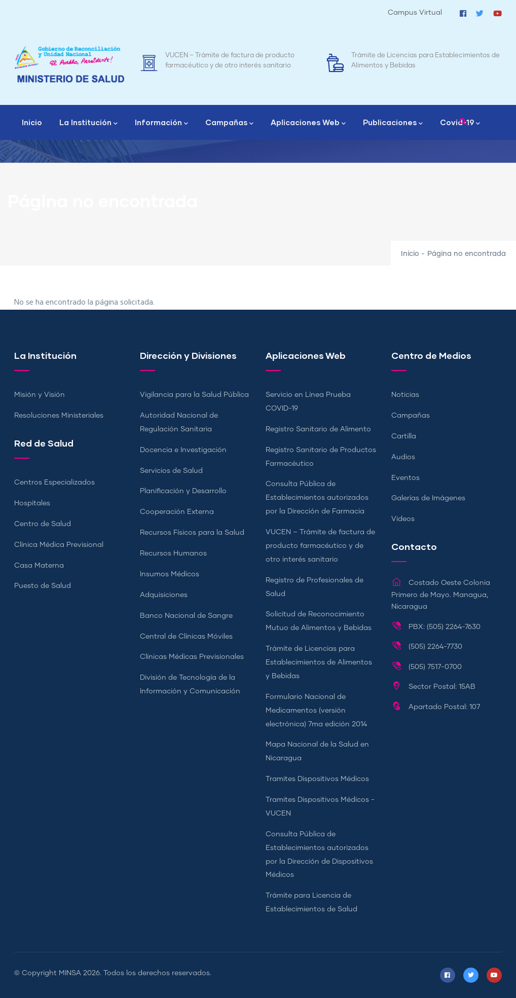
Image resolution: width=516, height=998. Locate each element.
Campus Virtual (415, 12)
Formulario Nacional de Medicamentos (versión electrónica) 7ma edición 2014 (316, 710)
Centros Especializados (54, 482)
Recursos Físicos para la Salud (192, 532)
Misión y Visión (39, 394)
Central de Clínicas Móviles (186, 636)
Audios (403, 457)
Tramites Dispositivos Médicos (317, 779)
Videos (403, 519)
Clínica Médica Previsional (58, 544)
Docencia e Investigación (183, 450)
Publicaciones (393, 123)
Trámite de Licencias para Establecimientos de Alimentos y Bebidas (319, 662)
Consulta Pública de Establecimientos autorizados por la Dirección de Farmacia (317, 497)
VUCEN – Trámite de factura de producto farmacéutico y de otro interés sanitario (320, 546)
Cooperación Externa (177, 511)
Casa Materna (39, 565)
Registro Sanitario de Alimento (318, 429)
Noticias (405, 394)
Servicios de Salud (171, 470)
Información (161, 123)
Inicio (32, 122)
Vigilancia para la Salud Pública (194, 394)
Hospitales (32, 503)
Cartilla (403, 436)
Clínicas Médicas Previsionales (192, 656)
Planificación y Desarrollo (183, 491)
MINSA (70, 973)
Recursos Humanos (173, 553)
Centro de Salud (42, 524)
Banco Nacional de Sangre (186, 615)
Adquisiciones (164, 595)
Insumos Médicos (169, 574)
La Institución (88, 123)
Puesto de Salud (42, 585)
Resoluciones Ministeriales (58, 415)
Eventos (405, 478)
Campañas (229, 123)
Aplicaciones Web (308, 123)
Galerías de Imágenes (428, 498)
